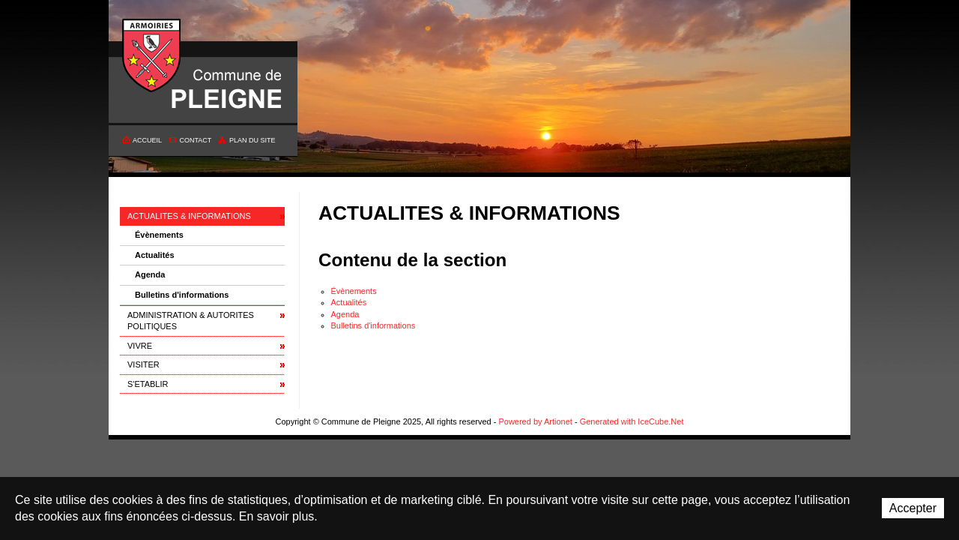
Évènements (159, 234)
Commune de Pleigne (152, 56)
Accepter (913, 508)
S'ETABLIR (147, 384)
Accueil (147, 140)
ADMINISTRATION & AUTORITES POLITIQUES (190, 320)
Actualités (155, 255)
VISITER (143, 364)
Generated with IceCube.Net (632, 421)
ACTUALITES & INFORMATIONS (189, 216)
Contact (196, 140)
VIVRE (139, 345)
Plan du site (252, 140)
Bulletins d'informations (182, 294)
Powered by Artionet (535, 421)
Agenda (150, 274)
